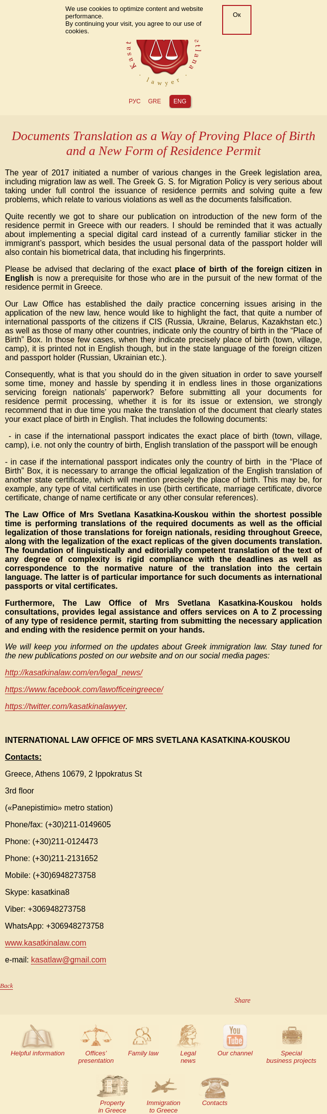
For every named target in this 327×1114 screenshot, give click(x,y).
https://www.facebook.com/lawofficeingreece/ (84, 689)
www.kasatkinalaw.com (45, 943)
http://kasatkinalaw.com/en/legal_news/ (74, 672)
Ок (237, 14)
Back (6, 985)
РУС (135, 101)
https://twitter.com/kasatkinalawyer (65, 706)
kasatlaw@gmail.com (68, 959)
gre (154, 101)
